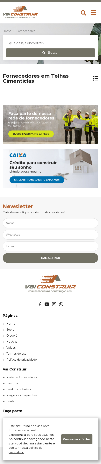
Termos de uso (14, 353)
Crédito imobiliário (17, 389)
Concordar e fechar (77, 439)
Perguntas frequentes (20, 395)
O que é (10, 335)
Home (9, 323)
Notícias (10, 341)
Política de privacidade (20, 359)
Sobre (8, 329)
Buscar (50, 52)
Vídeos (9, 347)
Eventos (10, 383)
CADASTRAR (50, 258)
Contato (10, 401)
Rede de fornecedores (20, 377)
